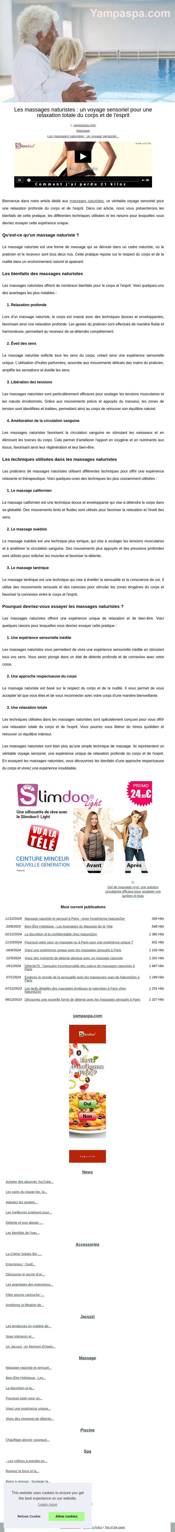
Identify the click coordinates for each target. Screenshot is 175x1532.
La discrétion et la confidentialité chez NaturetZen (61, 934)
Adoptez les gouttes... (21, 1202)
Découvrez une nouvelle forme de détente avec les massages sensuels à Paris (82, 999)
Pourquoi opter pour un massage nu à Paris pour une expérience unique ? (79, 942)
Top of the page (115, 1527)
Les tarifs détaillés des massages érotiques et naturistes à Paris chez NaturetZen (75, 990)
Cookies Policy (92, 1527)
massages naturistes (87, 201)
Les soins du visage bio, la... (26, 1192)
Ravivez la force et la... (22, 1471)
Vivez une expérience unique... (28, 1408)
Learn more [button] (47, 1504)
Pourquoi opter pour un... (24, 1398)
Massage (83, 131)
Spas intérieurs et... (20, 1336)
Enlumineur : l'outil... (20, 1264)
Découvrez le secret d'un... (25, 1274)
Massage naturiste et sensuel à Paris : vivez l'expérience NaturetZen (75, 918)
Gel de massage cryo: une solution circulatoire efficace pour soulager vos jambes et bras (133, 891)
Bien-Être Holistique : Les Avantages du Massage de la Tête (69, 926)
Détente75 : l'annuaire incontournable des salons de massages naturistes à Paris (80, 967)
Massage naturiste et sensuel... (28, 1368)
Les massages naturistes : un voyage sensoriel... (83, 136)
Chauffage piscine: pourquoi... (28, 1440)
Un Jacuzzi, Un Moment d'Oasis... (30, 1346)
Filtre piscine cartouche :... (25, 1295)
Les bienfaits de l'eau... (23, 1233)
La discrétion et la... (20, 1388)
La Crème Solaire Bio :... (24, 1254)
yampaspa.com (84, 125)
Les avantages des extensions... (29, 1284)
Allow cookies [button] (67, 1516)
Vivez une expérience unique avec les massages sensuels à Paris (73, 950)
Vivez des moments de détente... (30, 1419)
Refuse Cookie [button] (28, 1516)
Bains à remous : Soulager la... (28, 1481)
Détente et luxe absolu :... (24, 1222)
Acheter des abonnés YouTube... (30, 1182)
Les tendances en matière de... (28, 1326)
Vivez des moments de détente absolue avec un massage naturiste (74, 958)
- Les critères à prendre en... (26, 1461)
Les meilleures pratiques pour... (29, 1212)
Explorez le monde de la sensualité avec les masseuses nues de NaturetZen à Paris (82, 979)
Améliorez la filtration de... (25, 1305)
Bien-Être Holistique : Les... (26, 1378)
